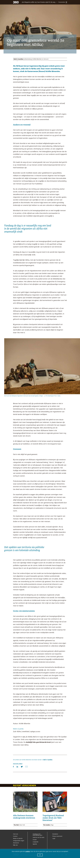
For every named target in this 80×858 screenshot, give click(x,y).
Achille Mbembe (37, 59)
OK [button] (40, 855)
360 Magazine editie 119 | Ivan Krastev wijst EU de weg (38, 2)
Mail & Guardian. (48, 759)
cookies (27, 851)
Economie (62, 2)
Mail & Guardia (18, 729)
